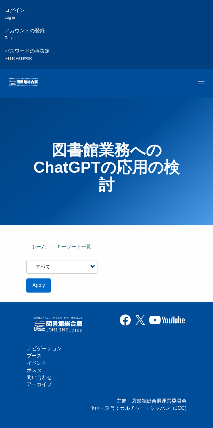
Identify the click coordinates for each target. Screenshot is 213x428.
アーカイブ (39, 384)
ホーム (38, 246)
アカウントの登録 (25, 34)
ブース (34, 355)
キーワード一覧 (73, 246)
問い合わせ (39, 377)
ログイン (15, 14)
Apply (38, 285)
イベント (37, 363)
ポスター (37, 370)
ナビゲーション (44, 348)
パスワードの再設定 (27, 54)
